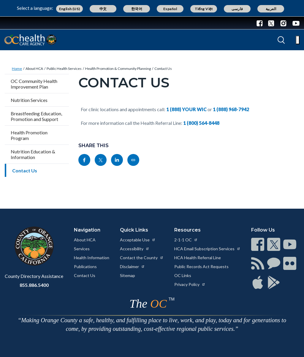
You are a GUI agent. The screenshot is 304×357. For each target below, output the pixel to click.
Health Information (91, 257)
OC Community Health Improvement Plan (34, 83)
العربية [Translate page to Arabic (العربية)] (271, 9)
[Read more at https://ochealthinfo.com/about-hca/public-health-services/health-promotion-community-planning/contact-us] (133, 160)
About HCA (34, 68)
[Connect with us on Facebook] (260, 22)
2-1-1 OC (186, 239)
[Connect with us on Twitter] (271, 22)
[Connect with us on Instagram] (283, 22)
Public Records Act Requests (201, 266)
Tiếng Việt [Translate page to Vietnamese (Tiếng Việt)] (204, 9)
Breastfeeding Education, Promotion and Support (36, 116)
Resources (187, 230)
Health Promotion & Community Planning (118, 68)
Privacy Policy (189, 284)
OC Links (182, 275)
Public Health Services (64, 68)
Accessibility (134, 248)
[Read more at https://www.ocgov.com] (34, 246)
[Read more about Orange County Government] (23, 22)
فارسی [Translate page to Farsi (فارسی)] (237, 9)
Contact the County (142, 257)
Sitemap (127, 275)
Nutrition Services (29, 100)
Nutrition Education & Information (33, 154)
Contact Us (163, 68)
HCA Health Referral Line (197, 257)
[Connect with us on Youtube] (295, 22)
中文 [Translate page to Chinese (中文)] (103, 9)
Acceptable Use (138, 239)
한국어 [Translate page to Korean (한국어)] (136, 9)
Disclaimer (132, 266)
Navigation (87, 230)
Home (17, 68)
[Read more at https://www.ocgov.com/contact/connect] (257, 244)
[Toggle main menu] (298, 40)
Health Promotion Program (29, 135)
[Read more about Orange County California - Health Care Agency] (30, 39)
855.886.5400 (34, 285)
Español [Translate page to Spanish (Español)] (170, 9)
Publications (85, 266)
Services (82, 248)
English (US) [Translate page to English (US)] (69, 9)
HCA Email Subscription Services (207, 248)
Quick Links (134, 230)
